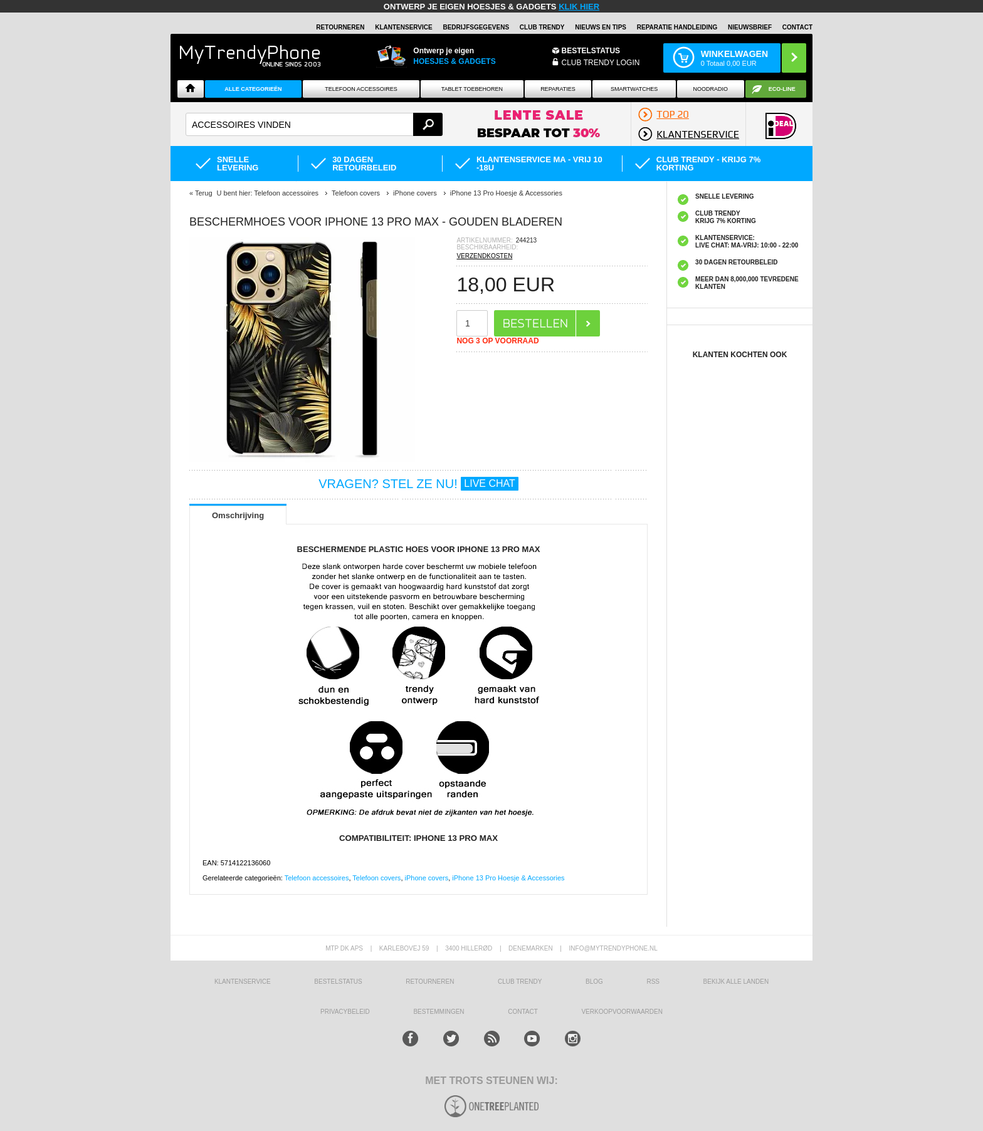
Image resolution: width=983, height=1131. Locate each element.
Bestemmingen (438, 1011)
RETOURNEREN (340, 27)
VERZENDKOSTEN (484, 256)
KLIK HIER (579, 6)
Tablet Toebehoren (472, 89)
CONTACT (523, 1011)
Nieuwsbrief (750, 27)
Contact (797, 27)
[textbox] (314, 124)
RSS (653, 981)
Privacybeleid (345, 1011)
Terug (204, 193)
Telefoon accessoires (317, 878)
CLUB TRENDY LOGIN (601, 62)
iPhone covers (427, 878)
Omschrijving (238, 515)
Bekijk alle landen (736, 981)
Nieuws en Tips (600, 27)
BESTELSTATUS (591, 50)
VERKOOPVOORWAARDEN (621, 1011)
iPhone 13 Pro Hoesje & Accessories (508, 878)
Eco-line (782, 89)
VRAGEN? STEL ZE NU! (418, 484)
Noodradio (710, 89)
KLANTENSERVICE (404, 27)
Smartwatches (634, 89)
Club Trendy (542, 27)
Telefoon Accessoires (361, 89)
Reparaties (558, 89)
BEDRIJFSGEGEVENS (476, 27)
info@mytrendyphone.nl (613, 948)
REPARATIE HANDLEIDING (677, 27)
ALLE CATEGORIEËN (252, 89)
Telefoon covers (376, 878)
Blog (594, 981)
